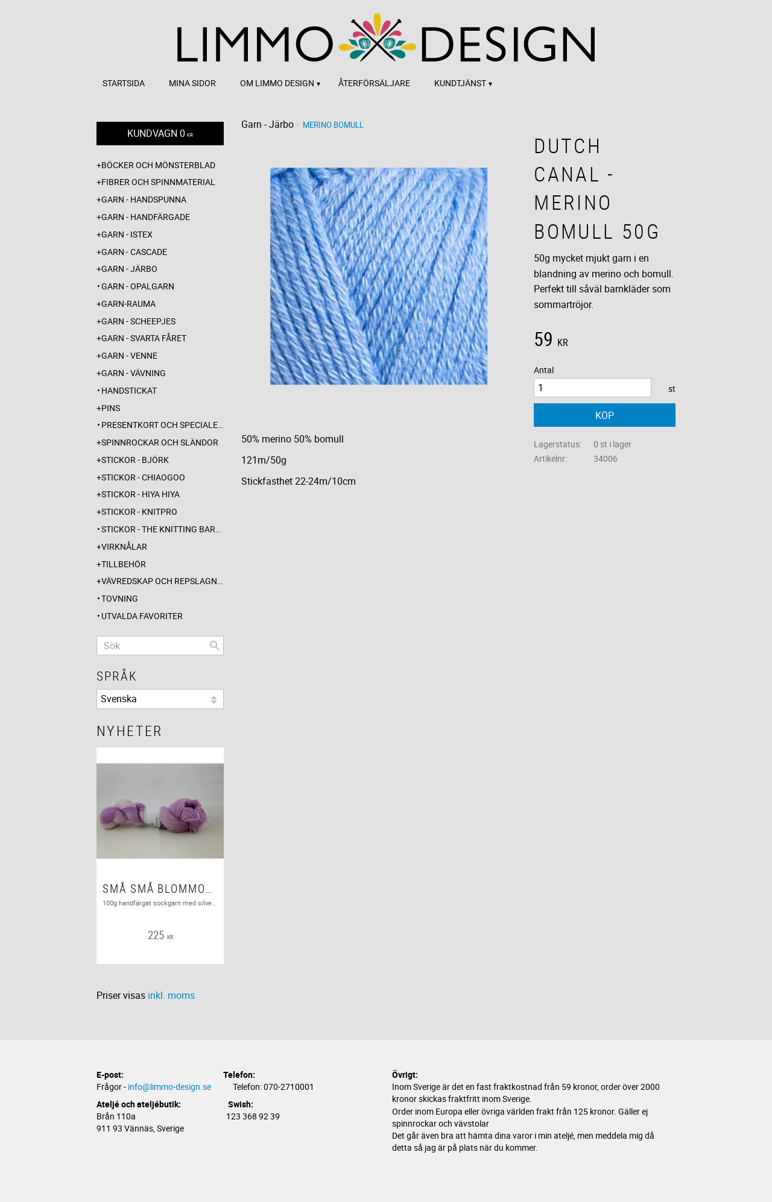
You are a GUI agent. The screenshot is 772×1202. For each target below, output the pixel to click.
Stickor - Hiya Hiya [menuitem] (140, 494)
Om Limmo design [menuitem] (277, 83)
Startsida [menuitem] (124, 83)
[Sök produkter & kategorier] (160, 645)
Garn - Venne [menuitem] (129, 355)
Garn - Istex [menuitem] (127, 234)
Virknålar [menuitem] (124, 546)
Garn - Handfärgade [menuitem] (145, 216)
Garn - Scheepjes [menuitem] (138, 321)
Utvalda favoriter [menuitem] (142, 615)
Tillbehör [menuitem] (123, 564)
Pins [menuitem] (110, 408)
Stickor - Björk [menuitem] (135, 459)
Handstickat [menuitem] (129, 390)
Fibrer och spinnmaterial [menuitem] (158, 181)
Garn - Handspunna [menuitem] (143, 199)
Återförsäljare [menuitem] (374, 83)
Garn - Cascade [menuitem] (134, 251)
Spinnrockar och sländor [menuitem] (159, 442)
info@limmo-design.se (169, 1086)
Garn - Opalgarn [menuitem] (137, 286)
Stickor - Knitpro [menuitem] (139, 511)
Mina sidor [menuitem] (192, 83)
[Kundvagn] (160, 133)
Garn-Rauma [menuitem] (128, 303)
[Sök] (215, 646)
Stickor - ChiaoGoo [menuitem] (143, 477)
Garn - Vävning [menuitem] (133, 373)
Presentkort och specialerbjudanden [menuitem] (162, 424)
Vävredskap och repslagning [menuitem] (162, 581)
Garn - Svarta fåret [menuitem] (143, 338)
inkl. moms (171, 995)
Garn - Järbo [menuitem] (129, 268)
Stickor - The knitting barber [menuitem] (162, 529)
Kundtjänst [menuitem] (460, 83)
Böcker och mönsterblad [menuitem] (158, 165)
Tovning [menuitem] (119, 598)
